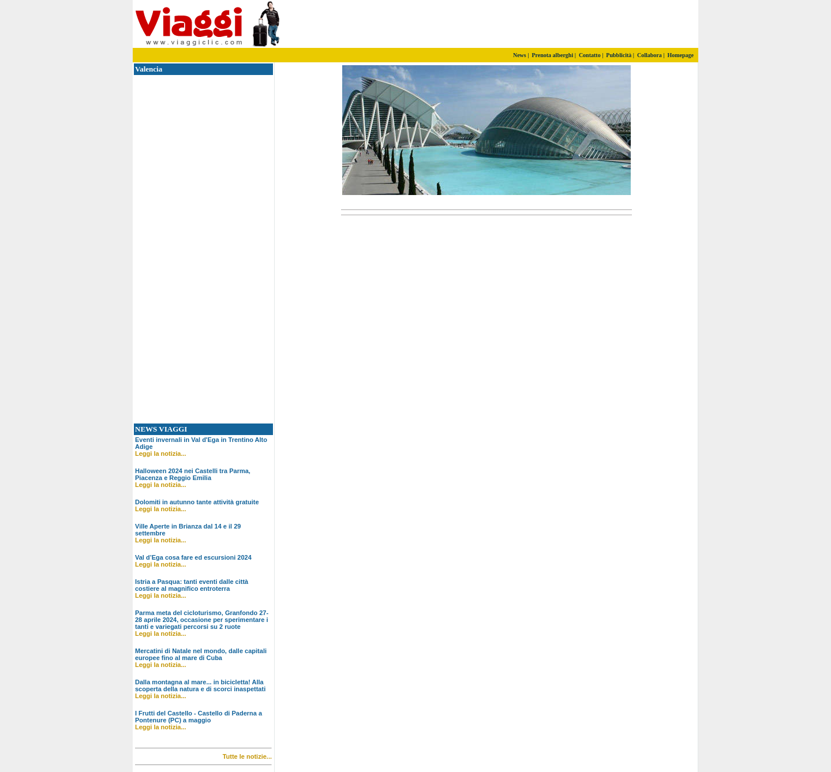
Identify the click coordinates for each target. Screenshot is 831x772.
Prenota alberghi (552, 55)
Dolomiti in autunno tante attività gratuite (197, 502)
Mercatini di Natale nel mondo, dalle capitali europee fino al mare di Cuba (201, 654)
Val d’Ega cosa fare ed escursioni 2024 (193, 557)
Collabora (649, 55)
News (519, 55)
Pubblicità (618, 55)
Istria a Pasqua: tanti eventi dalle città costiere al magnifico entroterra (191, 585)
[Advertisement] (563, 24)
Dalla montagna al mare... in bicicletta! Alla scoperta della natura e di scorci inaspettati (200, 685)
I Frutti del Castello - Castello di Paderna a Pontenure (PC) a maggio (198, 717)
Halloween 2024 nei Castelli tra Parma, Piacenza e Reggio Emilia (192, 474)
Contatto (590, 55)
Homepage (680, 55)
